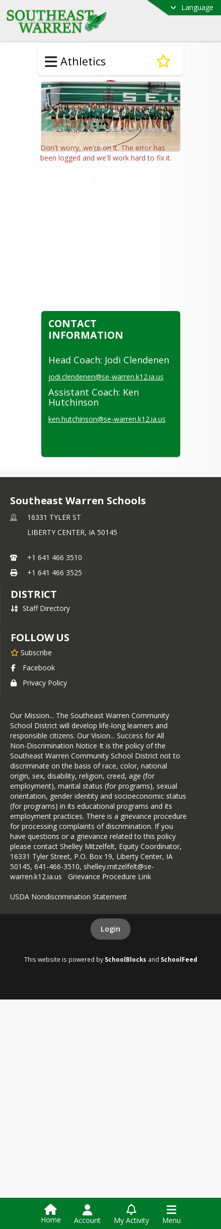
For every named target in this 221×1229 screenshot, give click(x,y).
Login (110, 996)
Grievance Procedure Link (111, 944)
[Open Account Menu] (87, 1214)
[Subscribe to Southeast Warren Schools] (31, 719)
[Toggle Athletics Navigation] (51, 62)
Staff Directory (40, 675)
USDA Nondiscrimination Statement (68, 964)
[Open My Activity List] (131, 1214)
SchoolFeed (179, 1027)
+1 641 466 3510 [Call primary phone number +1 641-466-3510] (54, 625)
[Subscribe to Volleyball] (163, 61)
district (34, 661)
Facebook (33, 735)
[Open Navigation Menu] (171, 1214)
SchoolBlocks (125, 1027)
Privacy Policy (39, 750)
